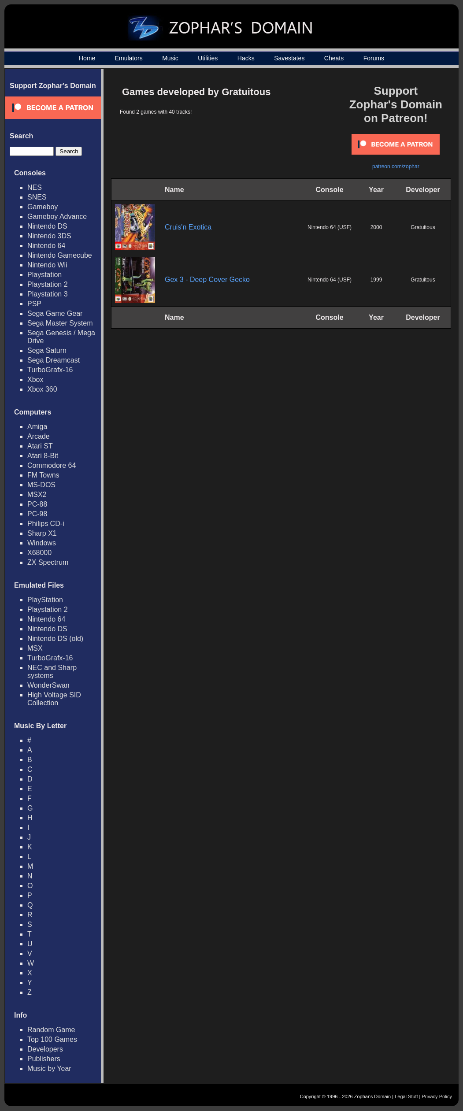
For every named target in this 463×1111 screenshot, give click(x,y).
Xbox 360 (42, 389)
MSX (35, 648)
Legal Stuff (406, 1096)
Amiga (37, 426)
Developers (45, 1049)
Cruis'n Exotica (188, 227)
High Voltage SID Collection (54, 699)
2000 (376, 227)
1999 (376, 280)
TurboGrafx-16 (50, 370)
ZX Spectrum (47, 562)
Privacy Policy (437, 1096)
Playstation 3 (47, 294)
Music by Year (49, 1068)
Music (170, 58)
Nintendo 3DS (49, 236)
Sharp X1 (42, 533)
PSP (34, 303)
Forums (373, 58)
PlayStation (45, 600)
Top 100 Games (52, 1039)
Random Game (51, 1029)
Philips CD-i (45, 523)
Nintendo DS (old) (55, 638)
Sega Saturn (47, 350)
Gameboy (42, 207)
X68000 (39, 552)
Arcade (38, 436)
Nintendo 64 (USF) (329, 227)
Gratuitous (423, 227)
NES (34, 187)
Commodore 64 (51, 465)
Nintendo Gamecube (59, 255)
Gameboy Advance (57, 216)
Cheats (334, 58)
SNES (37, 197)
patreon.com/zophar (395, 166)
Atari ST (40, 446)
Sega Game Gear (54, 313)
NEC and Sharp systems (52, 671)
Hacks (246, 58)
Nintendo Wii (47, 265)
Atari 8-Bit (42, 455)
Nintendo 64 (46, 245)
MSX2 (37, 494)
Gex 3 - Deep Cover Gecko (207, 279)
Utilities (208, 58)
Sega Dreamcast (53, 360)
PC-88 (37, 504)
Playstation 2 (47, 284)
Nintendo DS (47, 226)
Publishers (43, 1059)
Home (87, 58)
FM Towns (43, 475)
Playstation (44, 274)
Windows (41, 543)
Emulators (129, 58)
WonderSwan (48, 685)
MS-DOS (41, 485)
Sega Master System (60, 323)
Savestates (289, 58)
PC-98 (37, 514)
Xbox (35, 379)
